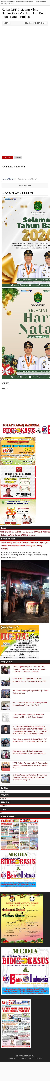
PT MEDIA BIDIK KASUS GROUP (29, 1058)
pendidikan (32, 535)
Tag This (7, 157)
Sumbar (11, 535)
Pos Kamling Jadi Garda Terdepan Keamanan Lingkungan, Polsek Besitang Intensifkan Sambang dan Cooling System (24, 545)
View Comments (25, 185)
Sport (5, 535)
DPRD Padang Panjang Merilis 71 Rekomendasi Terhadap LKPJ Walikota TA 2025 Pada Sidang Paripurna (30, 765)
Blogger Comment (28, 179)
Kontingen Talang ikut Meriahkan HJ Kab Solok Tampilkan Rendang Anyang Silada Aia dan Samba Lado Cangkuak (30, 777)
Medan (6, 23)
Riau (2, 535)
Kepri (23, 532)
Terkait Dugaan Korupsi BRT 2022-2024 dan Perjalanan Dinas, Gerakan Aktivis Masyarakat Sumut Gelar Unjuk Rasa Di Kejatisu (29, 669)
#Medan (18, 157)
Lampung (29, 532)
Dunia (14, 532)
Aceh (2, 532)
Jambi (18, 532)
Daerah (8, 532)
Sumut (24, 534)
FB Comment (9, 179)
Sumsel (17, 535)
